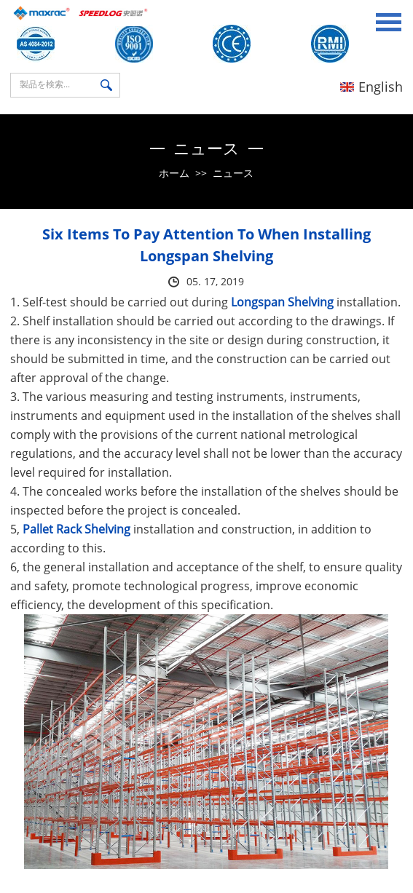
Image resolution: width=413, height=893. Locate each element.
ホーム (174, 173)
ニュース (233, 173)
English (371, 86)
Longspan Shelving (282, 302)
